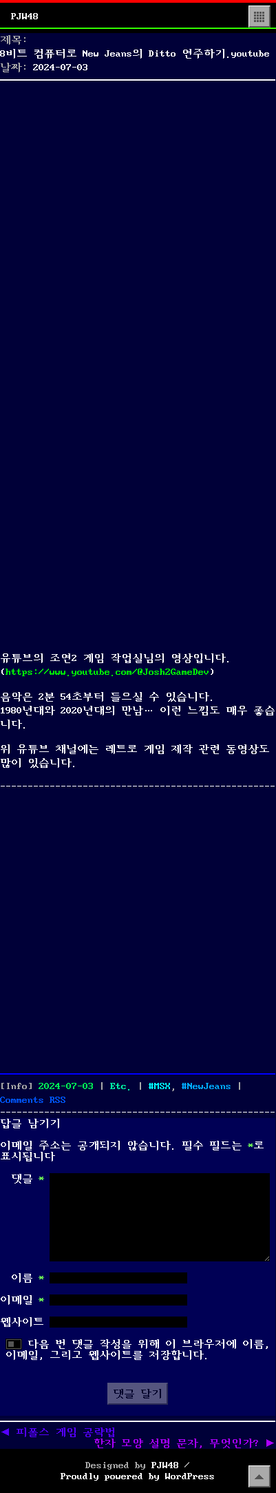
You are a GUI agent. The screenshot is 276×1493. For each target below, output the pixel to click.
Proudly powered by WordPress (138, 1476)
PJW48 (25, 16)
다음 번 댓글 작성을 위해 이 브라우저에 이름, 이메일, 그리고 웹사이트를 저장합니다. (138, 1350)
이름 (27, 1277)
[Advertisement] (138, 223)
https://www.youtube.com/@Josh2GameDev (107, 672)
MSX (162, 1086)
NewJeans (209, 1086)
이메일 (22, 1300)
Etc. (121, 1086)
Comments (33, 1100)
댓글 (27, 1178)
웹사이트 (22, 1322)
